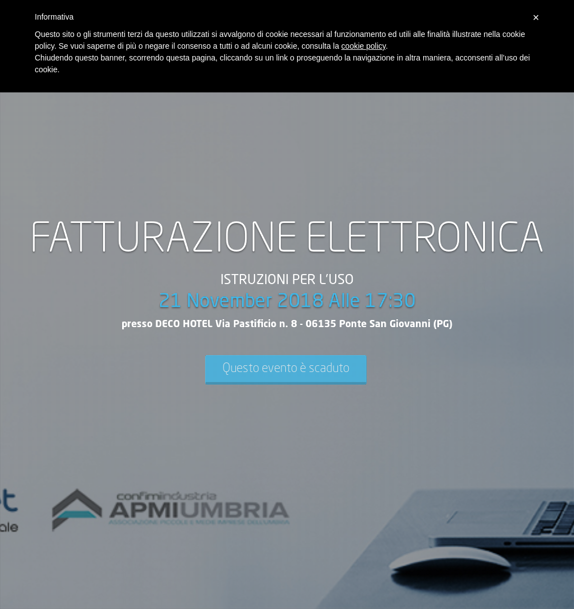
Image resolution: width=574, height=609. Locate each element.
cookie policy (363, 45)
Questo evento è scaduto (286, 368)
